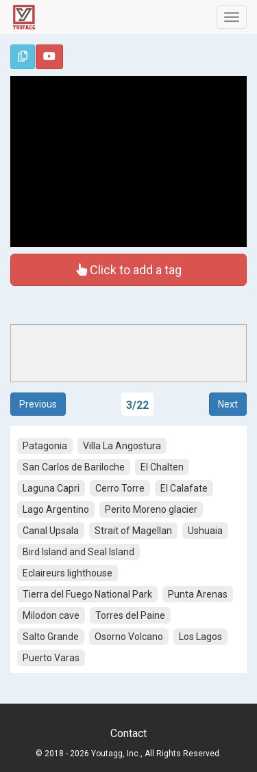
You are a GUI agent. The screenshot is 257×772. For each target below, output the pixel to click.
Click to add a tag (129, 269)
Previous (38, 404)
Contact (128, 733)
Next (228, 404)
